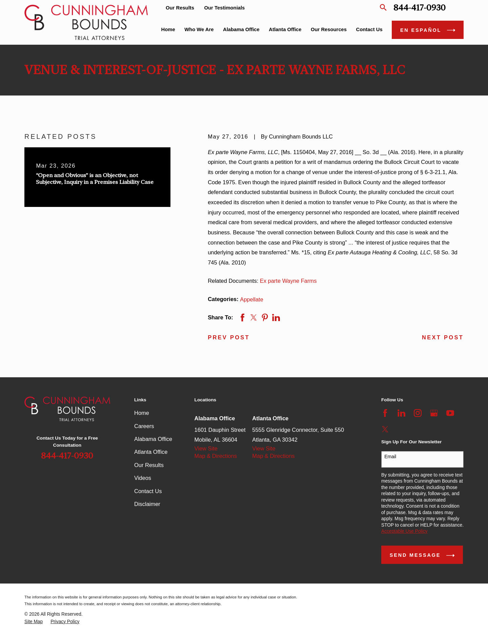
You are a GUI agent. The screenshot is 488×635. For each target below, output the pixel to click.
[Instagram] (418, 413)
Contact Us (148, 491)
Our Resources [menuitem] (329, 29)
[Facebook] (385, 413)
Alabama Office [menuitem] (241, 29)
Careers (144, 426)
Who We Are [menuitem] (199, 29)
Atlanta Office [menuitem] (285, 29)
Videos (142, 478)
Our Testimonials (224, 7)
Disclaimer (147, 504)
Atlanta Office (150, 452)
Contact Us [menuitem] (369, 29)
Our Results (180, 7)
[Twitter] (385, 429)
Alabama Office (153, 439)
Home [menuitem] (168, 29)
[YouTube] (450, 413)
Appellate (251, 299)
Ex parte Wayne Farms (288, 281)
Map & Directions (216, 456)
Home (141, 413)
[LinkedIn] (401, 413)
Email (390, 456)
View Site (206, 448)
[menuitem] (33, 622)
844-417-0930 (419, 7)
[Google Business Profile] (434, 413)
